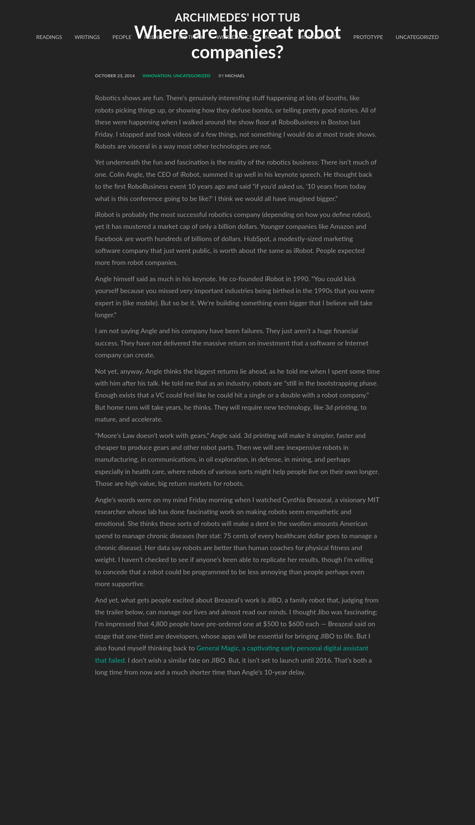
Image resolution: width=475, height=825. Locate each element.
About (237, 52)
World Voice (234, 37)
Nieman (275, 37)
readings (49, 37)
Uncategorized (417, 37)
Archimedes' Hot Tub (237, 17)
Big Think (191, 37)
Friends (155, 37)
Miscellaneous (320, 37)
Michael (235, 75)
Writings (87, 37)
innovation (157, 75)
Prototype (368, 37)
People (121, 37)
